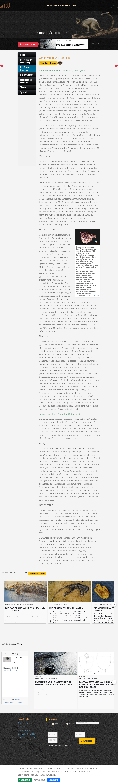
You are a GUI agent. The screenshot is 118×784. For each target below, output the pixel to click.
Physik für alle (25, 730)
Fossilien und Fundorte (27, 81)
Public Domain (95, 295)
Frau (71, 723)
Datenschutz (24, 726)
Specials (27, 92)
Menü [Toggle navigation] (114, 5)
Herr (57, 723)
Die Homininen (27, 74)
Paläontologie (44, 63)
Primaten (53, 63)
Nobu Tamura (112, 13)
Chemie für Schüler (27, 737)
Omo (5, 670)
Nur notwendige (39, 779)
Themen (27, 87)
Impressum (23, 723)
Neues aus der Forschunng (27, 61)
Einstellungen (53, 779)
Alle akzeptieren (24, 779)
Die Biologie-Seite (26, 733)
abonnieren (86, 740)
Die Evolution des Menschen (61, 5)
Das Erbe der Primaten (27, 68)
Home (22, 54)
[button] (95, 44)
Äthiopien (12, 670)
